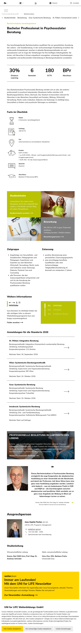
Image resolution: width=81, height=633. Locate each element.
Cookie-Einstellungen (63, 629)
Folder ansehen (13, 322)
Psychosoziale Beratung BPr (10, 14)
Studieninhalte (10, 18)
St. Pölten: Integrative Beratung (23, 340)
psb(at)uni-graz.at (34, 529)
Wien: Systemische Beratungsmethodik (27, 362)
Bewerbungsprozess (52, 237)
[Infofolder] (59, 305)
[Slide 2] (73, 502)
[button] (5, 3)
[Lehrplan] (59, 310)
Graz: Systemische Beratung (40, 18)
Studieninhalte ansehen (20, 213)
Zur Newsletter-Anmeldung (19, 595)
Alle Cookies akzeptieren (12, 629)
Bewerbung (22, 18)
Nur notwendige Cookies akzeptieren (38, 629)
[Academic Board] (59, 314)
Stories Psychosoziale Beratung (22, 455)
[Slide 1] (72, 502)
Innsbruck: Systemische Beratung (24, 406)
